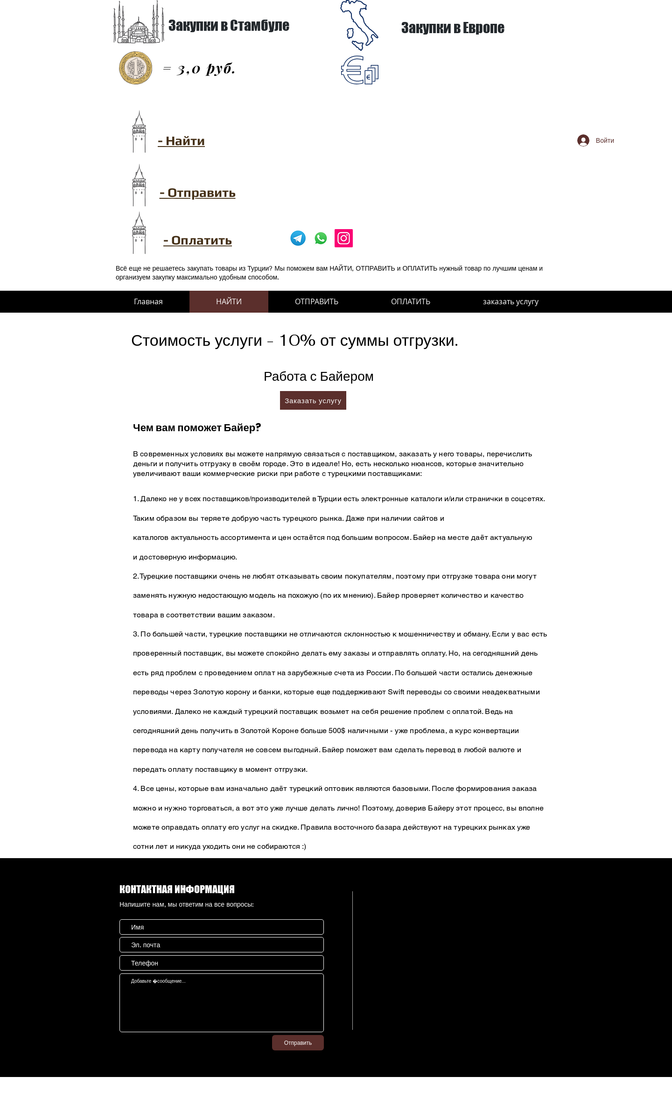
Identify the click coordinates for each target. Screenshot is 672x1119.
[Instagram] (344, 238)
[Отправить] (298, 1042)
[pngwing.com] (298, 238)
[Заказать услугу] (313, 400)
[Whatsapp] (321, 238)
